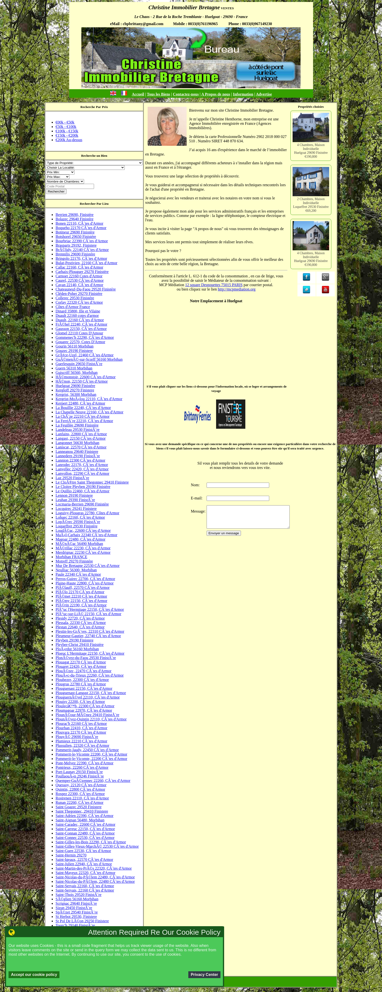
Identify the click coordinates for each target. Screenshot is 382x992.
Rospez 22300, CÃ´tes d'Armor (80, 794)
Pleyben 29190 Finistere (75, 640)
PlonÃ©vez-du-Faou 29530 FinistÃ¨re (86, 658)
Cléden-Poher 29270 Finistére (79, 294)
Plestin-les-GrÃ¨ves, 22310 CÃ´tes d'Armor (90, 631)
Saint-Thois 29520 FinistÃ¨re (78, 895)
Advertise (264, 94)
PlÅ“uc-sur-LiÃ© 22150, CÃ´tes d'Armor (88, 614)
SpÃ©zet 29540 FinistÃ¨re (77, 912)
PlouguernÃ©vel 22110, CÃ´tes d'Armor (88, 697)
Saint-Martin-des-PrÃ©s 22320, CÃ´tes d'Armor (94, 868)
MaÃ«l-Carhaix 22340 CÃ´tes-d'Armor (86, 535)
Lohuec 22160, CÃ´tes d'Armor (80, 517)
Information (243, 94)
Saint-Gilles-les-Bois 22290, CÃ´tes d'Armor (91, 842)
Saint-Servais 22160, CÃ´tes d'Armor (85, 886)
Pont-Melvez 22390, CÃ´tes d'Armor (85, 763)
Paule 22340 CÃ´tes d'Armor (78, 574)
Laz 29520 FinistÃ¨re (72, 478)
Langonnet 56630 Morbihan (77, 443)
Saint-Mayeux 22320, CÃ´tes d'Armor (85, 873)
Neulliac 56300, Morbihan (76, 570)
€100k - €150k (67, 131)
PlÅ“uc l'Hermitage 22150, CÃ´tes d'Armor (90, 609)
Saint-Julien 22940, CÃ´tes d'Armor (84, 864)
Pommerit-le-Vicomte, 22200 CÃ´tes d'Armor (91, 759)
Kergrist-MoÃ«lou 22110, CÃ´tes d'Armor (89, 399)
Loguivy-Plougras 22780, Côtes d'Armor (87, 513)
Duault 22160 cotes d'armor (77, 315)
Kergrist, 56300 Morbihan (76, 394)
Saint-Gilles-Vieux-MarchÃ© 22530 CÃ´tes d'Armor (97, 846)
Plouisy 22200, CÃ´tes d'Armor (80, 702)
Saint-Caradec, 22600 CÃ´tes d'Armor (85, 824)
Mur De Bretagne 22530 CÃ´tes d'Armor (88, 566)
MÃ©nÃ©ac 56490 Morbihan (79, 544)
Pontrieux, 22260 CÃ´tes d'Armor (82, 767)
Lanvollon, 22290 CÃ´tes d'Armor (82, 473)
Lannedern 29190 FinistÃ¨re (78, 456)
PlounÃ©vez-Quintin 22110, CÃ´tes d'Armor (91, 719)
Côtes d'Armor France (73, 307)
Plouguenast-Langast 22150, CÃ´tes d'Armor (91, 693)
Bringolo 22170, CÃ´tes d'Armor (81, 258)
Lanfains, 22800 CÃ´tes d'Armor (81, 434)
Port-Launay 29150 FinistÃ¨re (79, 772)
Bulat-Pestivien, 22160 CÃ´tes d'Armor (86, 263)
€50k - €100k (66, 127)
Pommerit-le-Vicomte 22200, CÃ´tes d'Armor (91, 754)
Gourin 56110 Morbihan (75, 346)
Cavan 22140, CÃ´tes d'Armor (79, 285)
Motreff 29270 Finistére (74, 561)
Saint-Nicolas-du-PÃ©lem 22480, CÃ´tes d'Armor (95, 877)
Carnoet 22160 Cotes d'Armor (79, 276)
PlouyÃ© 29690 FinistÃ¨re (77, 737)
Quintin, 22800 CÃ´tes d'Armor (80, 789)
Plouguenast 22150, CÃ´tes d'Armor (84, 688)
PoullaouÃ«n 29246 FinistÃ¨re (80, 776)
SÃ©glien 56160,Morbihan (77, 899)
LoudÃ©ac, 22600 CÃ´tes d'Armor (83, 530)
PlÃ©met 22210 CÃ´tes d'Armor (81, 596)
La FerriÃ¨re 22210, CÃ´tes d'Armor (84, 421)
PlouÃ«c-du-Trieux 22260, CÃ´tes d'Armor (90, 675)
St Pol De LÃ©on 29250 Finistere (82, 921)
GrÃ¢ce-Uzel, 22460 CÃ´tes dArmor (85, 355)
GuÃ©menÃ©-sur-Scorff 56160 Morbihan (89, 359)
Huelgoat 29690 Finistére (75, 386)
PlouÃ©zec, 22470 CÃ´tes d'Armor (83, 671)
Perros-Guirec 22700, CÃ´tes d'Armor (85, 579)
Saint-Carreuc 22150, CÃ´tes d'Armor (85, 829)
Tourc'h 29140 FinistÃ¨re (75, 925)
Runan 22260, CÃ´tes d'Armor (80, 802)
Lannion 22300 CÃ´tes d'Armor (80, 460)
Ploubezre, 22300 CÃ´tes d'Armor (82, 680)
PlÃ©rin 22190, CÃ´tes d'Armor (81, 605)
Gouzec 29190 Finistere (74, 351)
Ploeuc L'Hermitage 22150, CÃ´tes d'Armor (90, 653)
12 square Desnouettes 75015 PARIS (214, 285)
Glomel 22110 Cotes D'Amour (79, 333)
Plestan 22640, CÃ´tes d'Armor (80, 627)
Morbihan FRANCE (71, 557)
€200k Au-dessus (69, 140)
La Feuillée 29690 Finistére (77, 425)
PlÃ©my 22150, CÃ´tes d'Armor (81, 601)
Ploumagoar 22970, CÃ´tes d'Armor (84, 710)
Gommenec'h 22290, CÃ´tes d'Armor (85, 337)
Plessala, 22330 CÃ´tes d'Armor (81, 623)
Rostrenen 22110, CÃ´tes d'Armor (82, 798)
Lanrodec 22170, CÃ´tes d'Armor (82, 465)
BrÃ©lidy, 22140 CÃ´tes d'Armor (82, 250)
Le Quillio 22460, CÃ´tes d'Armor (82, 491)
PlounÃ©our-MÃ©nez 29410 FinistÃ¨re (87, 715)
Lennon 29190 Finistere (74, 495)
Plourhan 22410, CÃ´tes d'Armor (81, 728)
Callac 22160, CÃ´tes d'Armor (79, 267)
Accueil (138, 94)
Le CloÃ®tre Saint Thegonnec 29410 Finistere (92, 482)
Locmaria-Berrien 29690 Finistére (82, 504)
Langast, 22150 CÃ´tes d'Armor (81, 438)
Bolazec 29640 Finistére (75, 219)
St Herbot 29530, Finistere (76, 916)
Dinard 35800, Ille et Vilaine (78, 311)
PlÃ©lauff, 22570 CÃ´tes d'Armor (83, 587)
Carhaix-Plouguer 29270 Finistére (82, 272)
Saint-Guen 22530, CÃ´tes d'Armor (83, 851)
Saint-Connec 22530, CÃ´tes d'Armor (85, 838)
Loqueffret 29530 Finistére (76, 526)
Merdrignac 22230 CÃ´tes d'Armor (83, 552)
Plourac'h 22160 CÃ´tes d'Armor (81, 723)
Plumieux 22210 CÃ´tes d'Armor (81, 741)
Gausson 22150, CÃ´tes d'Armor (81, 329)
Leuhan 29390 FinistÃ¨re (75, 500)
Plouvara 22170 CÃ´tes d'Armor (81, 732)
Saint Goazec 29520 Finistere (79, 807)
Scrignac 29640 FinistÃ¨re (76, 903)
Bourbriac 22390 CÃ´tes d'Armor (82, 241)
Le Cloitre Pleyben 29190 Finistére (83, 487)
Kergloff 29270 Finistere (75, 390)
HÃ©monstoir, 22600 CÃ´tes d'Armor (85, 377)
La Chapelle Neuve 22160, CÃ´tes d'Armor (89, 412)
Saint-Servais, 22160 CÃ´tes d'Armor (85, 890)
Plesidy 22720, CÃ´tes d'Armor (80, 618)
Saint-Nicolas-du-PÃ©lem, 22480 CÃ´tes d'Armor (95, 881)
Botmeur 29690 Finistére (75, 232)
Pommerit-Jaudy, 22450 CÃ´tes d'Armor (87, 750)
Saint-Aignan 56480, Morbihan (80, 820)
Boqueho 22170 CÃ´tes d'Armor (81, 228)
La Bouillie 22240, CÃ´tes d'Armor (83, 408)
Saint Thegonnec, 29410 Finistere (82, 811)
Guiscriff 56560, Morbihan (77, 372)
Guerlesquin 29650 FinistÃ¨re (79, 364)
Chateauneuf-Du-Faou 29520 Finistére (86, 289)
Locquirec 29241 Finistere (76, 508)
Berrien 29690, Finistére (75, 215)
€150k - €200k (67, 135)
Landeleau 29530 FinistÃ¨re (77, 430)
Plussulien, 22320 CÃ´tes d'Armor (82, 745)
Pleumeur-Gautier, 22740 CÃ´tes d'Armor (88, 636)
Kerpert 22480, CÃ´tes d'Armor (80, 403)
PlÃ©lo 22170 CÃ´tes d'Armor (80, 592)
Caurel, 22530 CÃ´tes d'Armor (80, 280)
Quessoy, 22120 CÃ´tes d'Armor (81, 785)
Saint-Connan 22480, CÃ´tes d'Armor (85, 833)
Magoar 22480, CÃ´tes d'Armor (80, 539)
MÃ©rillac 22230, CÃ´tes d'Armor (83, 548)
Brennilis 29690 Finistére (75, 254)
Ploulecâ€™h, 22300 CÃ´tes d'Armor (85, 706)
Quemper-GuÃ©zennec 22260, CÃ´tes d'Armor (93, 780)
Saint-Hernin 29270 (71, 855)
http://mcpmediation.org (237, 289)
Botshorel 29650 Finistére (76, 236)
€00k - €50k (65, 122)
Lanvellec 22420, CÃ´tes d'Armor (82, 469)
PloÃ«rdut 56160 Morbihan (77, 649)
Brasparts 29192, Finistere (76, 245)
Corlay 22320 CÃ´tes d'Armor (79, 302)
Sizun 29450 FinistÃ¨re (74, 908)
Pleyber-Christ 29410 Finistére (80, 644)
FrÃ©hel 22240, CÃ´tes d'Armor (81, 324)
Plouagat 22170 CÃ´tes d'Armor (81, 662)
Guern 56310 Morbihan (74, 368)
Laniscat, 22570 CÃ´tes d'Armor (81, 447)
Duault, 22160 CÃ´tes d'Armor (80, 320)
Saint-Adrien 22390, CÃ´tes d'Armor (85, 816)
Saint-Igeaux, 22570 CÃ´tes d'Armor (84, 859)
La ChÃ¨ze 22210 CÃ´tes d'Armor (83, 416)
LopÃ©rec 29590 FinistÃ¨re (78, 522)
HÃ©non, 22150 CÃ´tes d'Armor (82, 381)
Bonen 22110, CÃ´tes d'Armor (79, 223)
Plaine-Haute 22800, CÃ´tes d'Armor (85, 583)
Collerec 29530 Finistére (75, 298)
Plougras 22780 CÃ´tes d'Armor (81, 684)
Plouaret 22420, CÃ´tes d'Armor (81, 666)
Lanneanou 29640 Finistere (77, 451)
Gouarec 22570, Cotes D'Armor (80, 342)
